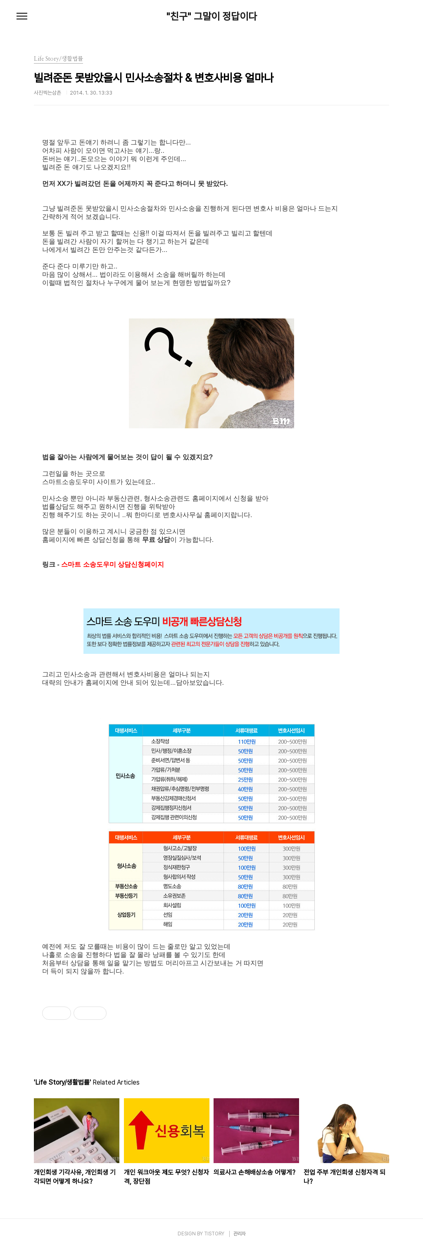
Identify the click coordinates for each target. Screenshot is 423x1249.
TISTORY (214, 1234)
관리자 (239, 1234)
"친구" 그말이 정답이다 (211, 16)
